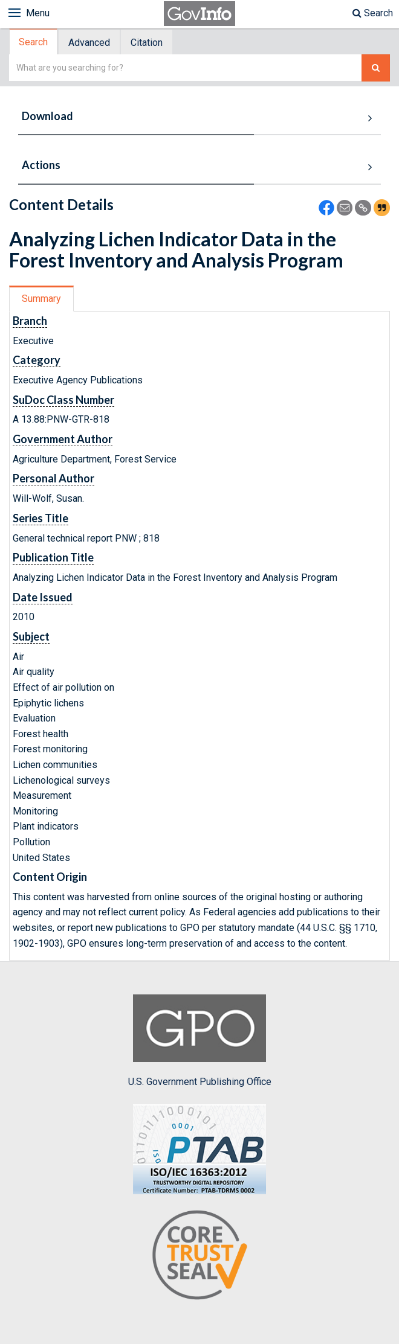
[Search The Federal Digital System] (376, 68)
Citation (147, 42)
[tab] (34, 42)
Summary (41, 298)
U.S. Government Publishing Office (199, 1040)
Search (372, 13)
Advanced (89, 42)
